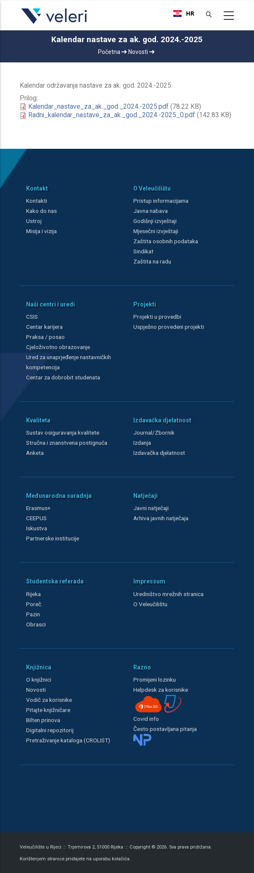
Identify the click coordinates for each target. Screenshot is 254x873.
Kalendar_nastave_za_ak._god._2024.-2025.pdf (98, 106)
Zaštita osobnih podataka (165, 241)
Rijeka (33, 594)
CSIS (32, 316)
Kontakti (36, 200)
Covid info (146, 718)
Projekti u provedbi (157, 316)
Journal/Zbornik (154, 432)
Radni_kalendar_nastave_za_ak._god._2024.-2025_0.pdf (111, 115)
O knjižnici (38, 679)
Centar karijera (44, 326)
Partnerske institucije (52, 538)
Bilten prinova (43, 720)
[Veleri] (54, 23)
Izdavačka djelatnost (159, 452)
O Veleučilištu (150, 604)
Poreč (33, 604)
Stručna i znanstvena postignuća (66, 442)
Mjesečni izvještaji (155, 231)
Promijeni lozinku (154, 679)
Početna (112, 51)
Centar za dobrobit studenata (63, 377)
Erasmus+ (38, 508)
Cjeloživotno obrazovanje (58, 347)
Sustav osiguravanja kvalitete (62, 432)
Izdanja (142, 442)
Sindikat (143, 251)
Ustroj (34, 221)
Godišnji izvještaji (155, 221)
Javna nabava (150, 210)
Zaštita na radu (152, 261)
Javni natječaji (151, 508)
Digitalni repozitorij (50, 730)
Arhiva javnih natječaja (160, 518)
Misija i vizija (41, 231)
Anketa (35, 452)
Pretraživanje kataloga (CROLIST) (68, 740)
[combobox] (184, 13)
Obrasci (36, 624)
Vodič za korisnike (49, 699)
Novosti (141, 51)
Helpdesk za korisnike (160, 689)
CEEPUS (36, 518)
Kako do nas (41, 210)
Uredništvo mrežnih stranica (168, 594)
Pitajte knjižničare (48, 709)
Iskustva (36, 528)
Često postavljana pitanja (165, 728)
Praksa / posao (46, 336)
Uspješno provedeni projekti (168, 326)
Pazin (33, 614)
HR (183, 13)
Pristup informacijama (160, 200)
